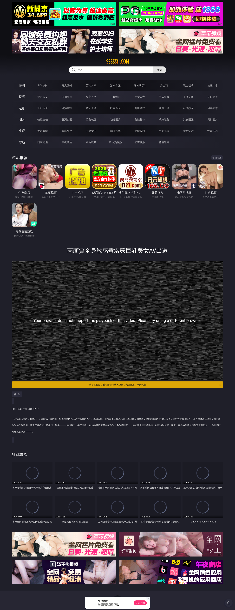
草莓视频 (91, 142)
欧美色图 (91, 119)
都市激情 (42, 131)
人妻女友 (91, 131)
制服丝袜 (140, 108)
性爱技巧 (212, 131)
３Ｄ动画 (115, 97)
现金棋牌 (188, 85)
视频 (22, 97)
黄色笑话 (188, 131)
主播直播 (188, 97)
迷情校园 (140, 131)
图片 (22, 119)
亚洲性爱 (42, 108)
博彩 (22, 85)
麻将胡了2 (140, 85)
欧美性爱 (115, 108)
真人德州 (67, 85)
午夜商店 (67, 142)
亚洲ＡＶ (42, 97)
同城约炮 (42, 142)
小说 (22, 131)
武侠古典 (115, 131)
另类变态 (212, 108)
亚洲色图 (67, 119)
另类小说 (164, 131)
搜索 (159, 70)
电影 (22, 108)
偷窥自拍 (42, 119)
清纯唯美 (164, 119)
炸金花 (164, 85)
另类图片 (212, 119)
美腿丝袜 (140, 119)
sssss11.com (117, 61)
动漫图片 (115, 119)
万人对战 (91, 85)
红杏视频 (140, 142)
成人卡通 (91, 108)
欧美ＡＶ (91, 97)
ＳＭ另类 (212, 97)
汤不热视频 (115, 142)
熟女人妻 (140, 97)
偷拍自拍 (67, 108)
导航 (22, 142)
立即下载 (140, 602)
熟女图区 (188, 119)
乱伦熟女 (188, 108)
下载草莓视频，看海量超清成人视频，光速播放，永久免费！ (154, 385)
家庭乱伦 (67, 131)
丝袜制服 (164, 97)
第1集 (17, 394)
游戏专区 (115, 85)
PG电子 (42, 85)
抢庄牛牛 (212, 85)
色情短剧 (164, 142)
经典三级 (164, 108)
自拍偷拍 (67, 97)
